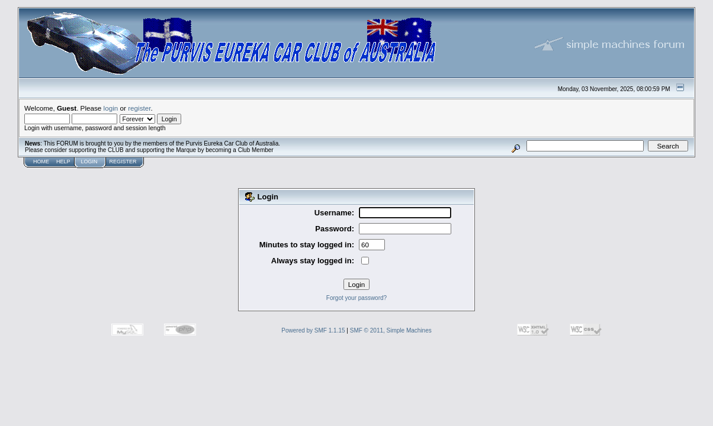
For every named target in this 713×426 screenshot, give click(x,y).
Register (123, 161)
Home (41, 161)
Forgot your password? (356, 298)
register (139, 108)
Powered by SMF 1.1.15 (313, 330)
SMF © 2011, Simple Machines (391, 330)
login (111, 108)
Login (89, 161)
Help (63, 161)
